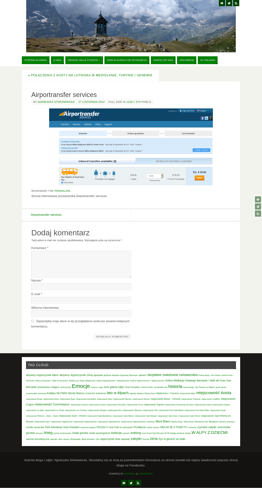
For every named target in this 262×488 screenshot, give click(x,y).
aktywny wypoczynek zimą (76, 374)
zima (154, 439)
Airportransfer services (46, 214)
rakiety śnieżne (153, 427)
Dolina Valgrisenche (88, 381)
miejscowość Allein (187, 394)
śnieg (48, 433)
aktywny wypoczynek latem (42, 375)
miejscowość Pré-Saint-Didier (196, 410)
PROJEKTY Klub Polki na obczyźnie (115, 427)
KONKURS (90, 393)
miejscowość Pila (150, 410)
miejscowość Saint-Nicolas (146, 416)
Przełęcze (140, 427)
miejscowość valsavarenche (109, 422)
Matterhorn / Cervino (167, 393)
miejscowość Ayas (67, 399)
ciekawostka (188, 375)
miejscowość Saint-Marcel (123, 416)
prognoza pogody (88, 427)
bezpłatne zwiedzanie (163, 375)
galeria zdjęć (117, 387)
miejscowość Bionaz (122, 399)
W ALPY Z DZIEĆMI (210, 432)
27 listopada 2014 (91, 101)
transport (126, 433)
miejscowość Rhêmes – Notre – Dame (42, 416)
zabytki (136, 439)
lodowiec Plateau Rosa (146, 394)
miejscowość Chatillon (210, 399)
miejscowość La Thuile (54, 410)
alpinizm (143, 375)
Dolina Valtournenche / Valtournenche (147, 381)
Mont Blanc (163, 421)
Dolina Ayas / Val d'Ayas (210, 375)
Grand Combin (147, 387)
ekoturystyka (65, 387)
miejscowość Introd (203, 405)
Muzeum (213, 421)
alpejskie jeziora (102, 375)
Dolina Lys (74, 381)
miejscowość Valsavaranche (85, 422)
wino (60, 439)
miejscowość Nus (115, 410)
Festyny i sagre (97, 387)
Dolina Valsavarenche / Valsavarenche (112, 381)
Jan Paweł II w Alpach (205, 387)
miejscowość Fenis (135, 405)
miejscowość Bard (104, 399)
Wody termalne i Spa (90, 439)
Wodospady (75, 439)
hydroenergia (188, 387)
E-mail (36, 294)
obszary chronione (227, 422)
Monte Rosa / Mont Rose (182, 422)
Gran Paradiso (132, 387)
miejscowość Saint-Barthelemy (99, 416)
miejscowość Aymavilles (86, 399)
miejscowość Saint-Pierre (189, 416)
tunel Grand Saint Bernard (153, 433)
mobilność (151, 422)
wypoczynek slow (110, 439)
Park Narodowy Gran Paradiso (62, 427)
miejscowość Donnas (79, 405)
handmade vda (161, 387)
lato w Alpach (118, 393)
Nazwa (37, 280)
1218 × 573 (133, 101)
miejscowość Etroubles (116, 405)
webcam (53, 439)
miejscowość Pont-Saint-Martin (171, 410)
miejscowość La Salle (35, 410)
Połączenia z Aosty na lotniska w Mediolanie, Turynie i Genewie (90, 75)
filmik (106, 387)
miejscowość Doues (97, 405)
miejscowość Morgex (97, 410)
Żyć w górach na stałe (171, 439)
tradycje (116, 433)
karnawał (42, 393)
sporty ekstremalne (62, 433)
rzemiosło (192, 427)
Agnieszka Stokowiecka (56, 101)
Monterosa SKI (201, 422)
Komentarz (39, 248)
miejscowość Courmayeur (52, 404)
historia (175, 386)
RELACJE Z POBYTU (174, 427)
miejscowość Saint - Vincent (72, 416)
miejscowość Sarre (42, 422)
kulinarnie (101, 393)
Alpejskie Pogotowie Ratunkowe (125, 375)
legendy (133, 394)
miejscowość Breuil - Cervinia (165, 399)
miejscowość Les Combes (76, 410)
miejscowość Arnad (34, 399)
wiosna (66, 439)
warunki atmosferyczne (37, 439)
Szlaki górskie (80, 433)
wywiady (125, 439)
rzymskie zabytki (207, 427)
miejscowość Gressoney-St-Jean (178, 405)
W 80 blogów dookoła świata (178, 433)
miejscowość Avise (51, 399)
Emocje (81, 386)
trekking (136, 433)
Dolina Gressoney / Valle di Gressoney (51, 381)
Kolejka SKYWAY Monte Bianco (65, 393)
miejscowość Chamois (191, 399)
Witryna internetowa (45, 307)
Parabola (130, 474)
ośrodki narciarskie (35, 427)
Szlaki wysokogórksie (99, 433)
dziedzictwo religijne (48, 387)
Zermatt (145, 439)
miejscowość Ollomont (132, 410)
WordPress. (145, 474)
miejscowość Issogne (221, 405)
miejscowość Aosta (213, 392)
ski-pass (39, 433)
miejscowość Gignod (154, 404)
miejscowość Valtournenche (133, 422)
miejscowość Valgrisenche (62, 422)
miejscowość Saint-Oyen (168, 416)
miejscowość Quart (218, 410)
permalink (63, 190)
